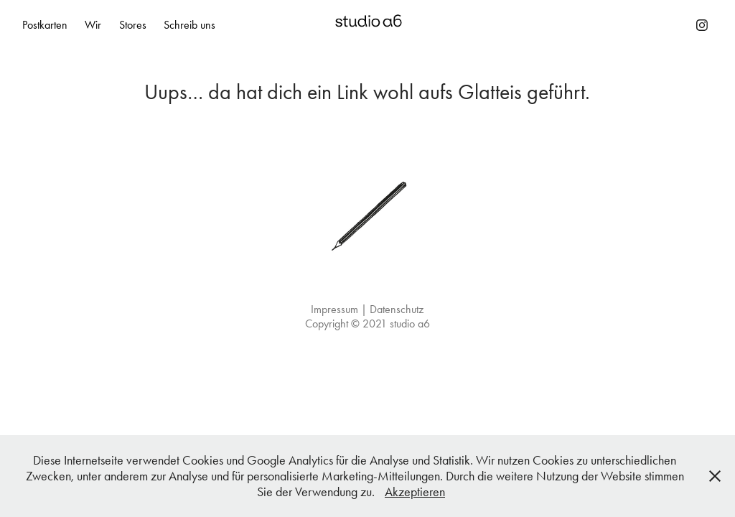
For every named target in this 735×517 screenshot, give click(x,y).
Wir (93, 25)
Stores (132, 25)
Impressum (334, 309)
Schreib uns (189, 25)
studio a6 (410, 323)
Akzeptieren (415, 492)
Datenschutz (396, 309)
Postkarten (44, 25)
